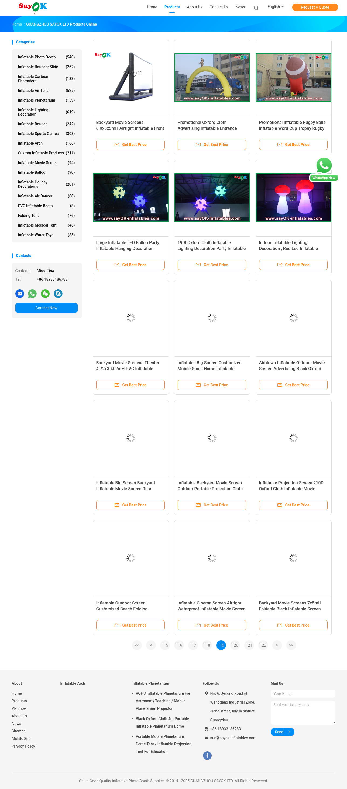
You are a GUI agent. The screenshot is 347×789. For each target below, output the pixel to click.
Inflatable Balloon (46, 172)
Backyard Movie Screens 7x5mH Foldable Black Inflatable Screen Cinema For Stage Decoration (290, 608)
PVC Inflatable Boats (46, 205)
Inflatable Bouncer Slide (46, 66)
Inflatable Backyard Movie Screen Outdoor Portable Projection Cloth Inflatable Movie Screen (210, 488)
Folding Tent (46, 215)
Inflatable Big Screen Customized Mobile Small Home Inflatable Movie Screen (210, 368)
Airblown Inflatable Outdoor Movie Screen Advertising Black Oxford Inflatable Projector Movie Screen (292, 368)
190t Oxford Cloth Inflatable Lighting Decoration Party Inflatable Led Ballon (212, 248)
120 (235, 645)
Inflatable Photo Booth (46, 57)
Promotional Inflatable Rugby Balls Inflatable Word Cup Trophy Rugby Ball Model (292, 128)
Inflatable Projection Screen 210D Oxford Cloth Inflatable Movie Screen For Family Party (291, 488)
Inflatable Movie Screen (46, 162)
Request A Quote (315, 7)
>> (291, 645)
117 (193, 645)
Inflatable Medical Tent (46, 225)
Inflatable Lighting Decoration (46, 112)
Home (17, 693)
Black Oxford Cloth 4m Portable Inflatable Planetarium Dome (162, 722)
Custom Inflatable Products (46, 153)
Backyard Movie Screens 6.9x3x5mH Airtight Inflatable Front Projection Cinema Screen (130, 128)
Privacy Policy (23, 746)
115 (165, 645)
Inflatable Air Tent (46, 90)
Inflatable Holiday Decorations (46, 184)
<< (137, 645)
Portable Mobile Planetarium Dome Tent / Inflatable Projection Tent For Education (163, 744)
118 (207, 645)
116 (179, 645)
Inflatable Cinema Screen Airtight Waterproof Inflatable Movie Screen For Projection (212, 608)
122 (263, 645)
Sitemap (19, 731)
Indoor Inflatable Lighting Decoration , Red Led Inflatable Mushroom (288, 248)
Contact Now (46, 308)
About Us (19, 716)
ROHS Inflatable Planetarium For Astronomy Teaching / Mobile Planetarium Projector (163, 701)
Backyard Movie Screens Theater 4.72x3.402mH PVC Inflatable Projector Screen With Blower (128, 368)
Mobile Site (21, 738)
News (16, 723)
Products (19, 701)
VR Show (19, 708)
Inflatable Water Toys (46, 235)
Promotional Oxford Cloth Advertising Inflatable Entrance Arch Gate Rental (207, 128)
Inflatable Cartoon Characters (46, 78)
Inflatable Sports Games (46, 133)
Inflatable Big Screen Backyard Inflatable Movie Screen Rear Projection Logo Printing (125, 488)
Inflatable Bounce (46, 124)
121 (249, 645)
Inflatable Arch (46, 143)
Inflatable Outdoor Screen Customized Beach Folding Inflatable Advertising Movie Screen (130, 608)
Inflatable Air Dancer (46, 196)
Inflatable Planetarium (46, 100)
